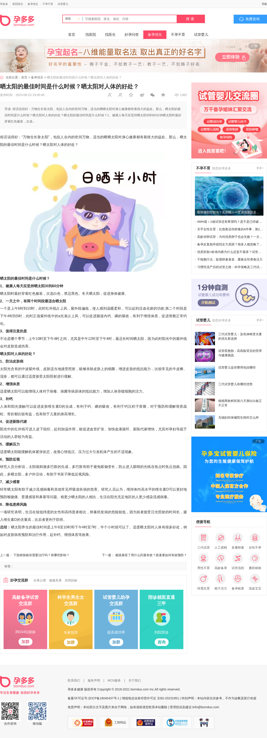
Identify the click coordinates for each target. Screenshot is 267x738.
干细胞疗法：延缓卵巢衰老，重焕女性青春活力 (230, 259)
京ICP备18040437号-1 (103, 698)
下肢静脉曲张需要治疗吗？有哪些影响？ (41, 555)
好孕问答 (132, 34)
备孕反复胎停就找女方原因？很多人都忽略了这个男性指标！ (230, 244)
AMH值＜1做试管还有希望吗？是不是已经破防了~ (230, 221)
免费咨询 (252, 19)
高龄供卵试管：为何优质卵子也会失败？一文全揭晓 (230, 237)
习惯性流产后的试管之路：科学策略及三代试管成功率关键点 (230, 267)
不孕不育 (47, 4)
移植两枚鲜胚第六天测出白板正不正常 (240, 403)
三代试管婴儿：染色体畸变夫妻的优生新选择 (240, 336)
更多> (260, 168)
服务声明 (94, 680)
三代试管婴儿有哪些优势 (235, 384)
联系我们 (74, 680)
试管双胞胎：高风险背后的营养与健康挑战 (240, 353)
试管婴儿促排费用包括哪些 (237, 367)
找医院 (90, 34)
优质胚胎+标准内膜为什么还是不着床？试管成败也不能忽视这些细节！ (230, 252)
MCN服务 (114, 680)
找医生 (110, 34)
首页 (71, 34)
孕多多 (4, 4)
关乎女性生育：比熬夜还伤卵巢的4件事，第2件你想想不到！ (230, 229)
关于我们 (134, 680)
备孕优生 (33, 4)
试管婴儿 (63, 4)
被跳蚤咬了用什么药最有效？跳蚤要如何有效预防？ (151, 555)
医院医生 (17, 4)
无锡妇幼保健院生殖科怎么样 (238, 417)
